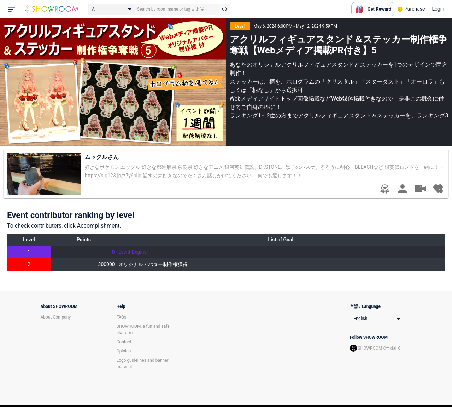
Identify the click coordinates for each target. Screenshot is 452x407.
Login (438, 9)
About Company (56, 317)
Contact (124, 341)
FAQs (122, 317)
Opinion (124, 351)
